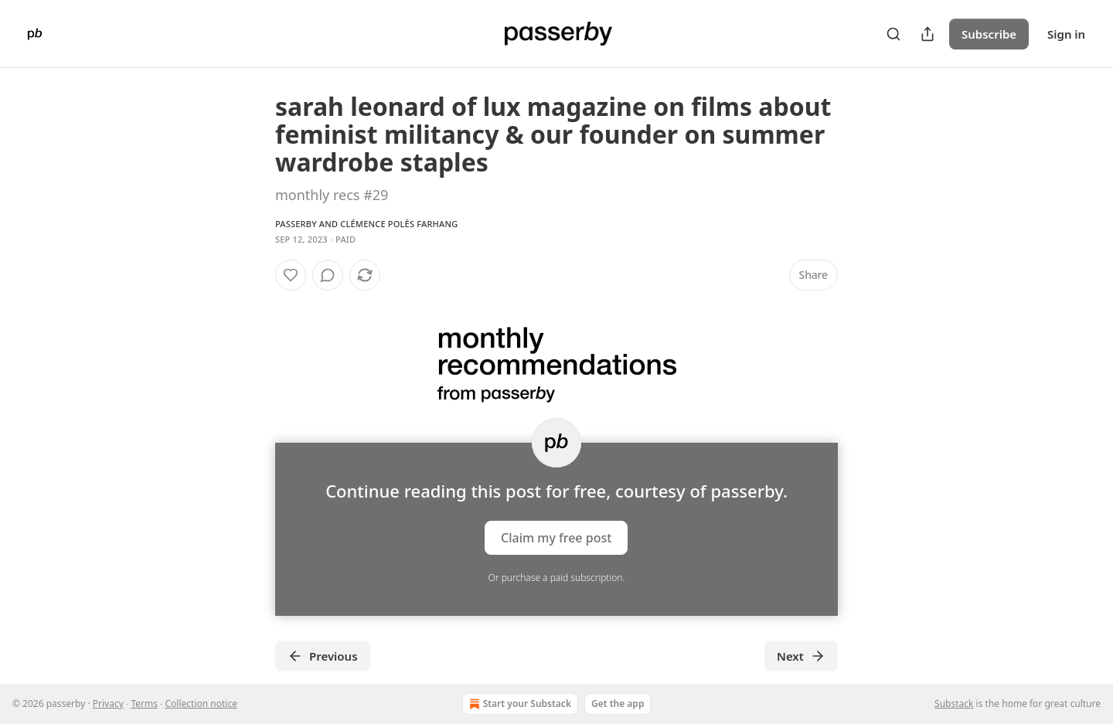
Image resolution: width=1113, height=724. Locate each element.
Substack (953, 703)
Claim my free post (556, 537)
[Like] (290, 275)
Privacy (108, 703)
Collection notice (201, 703)
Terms (144, 703)
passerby (296, 223)
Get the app (617, 703)
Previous (323, 656)
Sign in (1066, 34)
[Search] (893, 34)
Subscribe (989, 34)
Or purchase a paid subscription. (556, 577)
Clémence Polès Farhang (399, 223)
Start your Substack (518, 703)
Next (801, 656)
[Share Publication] (927, 34)
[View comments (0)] (327, 275)
